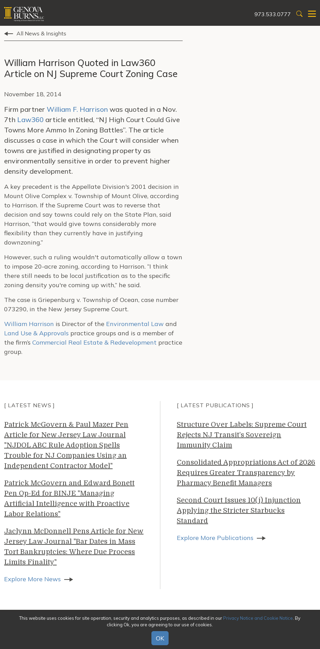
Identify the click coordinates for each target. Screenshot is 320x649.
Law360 (30, 119)
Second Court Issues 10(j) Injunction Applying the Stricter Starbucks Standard (239, 510)
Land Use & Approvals (36, 333)
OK (160, 638)
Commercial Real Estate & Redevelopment (94, 342)
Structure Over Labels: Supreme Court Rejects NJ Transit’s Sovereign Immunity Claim (242, 435)
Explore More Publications (215, 538)
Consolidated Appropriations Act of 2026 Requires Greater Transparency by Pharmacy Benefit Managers (246, 472)
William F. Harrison (77, 109)
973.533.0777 (272, 14)
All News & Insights (41, 33)
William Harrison (29, 324)
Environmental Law (135, 324)
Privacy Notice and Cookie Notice (258, 618)
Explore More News (32, 579)
